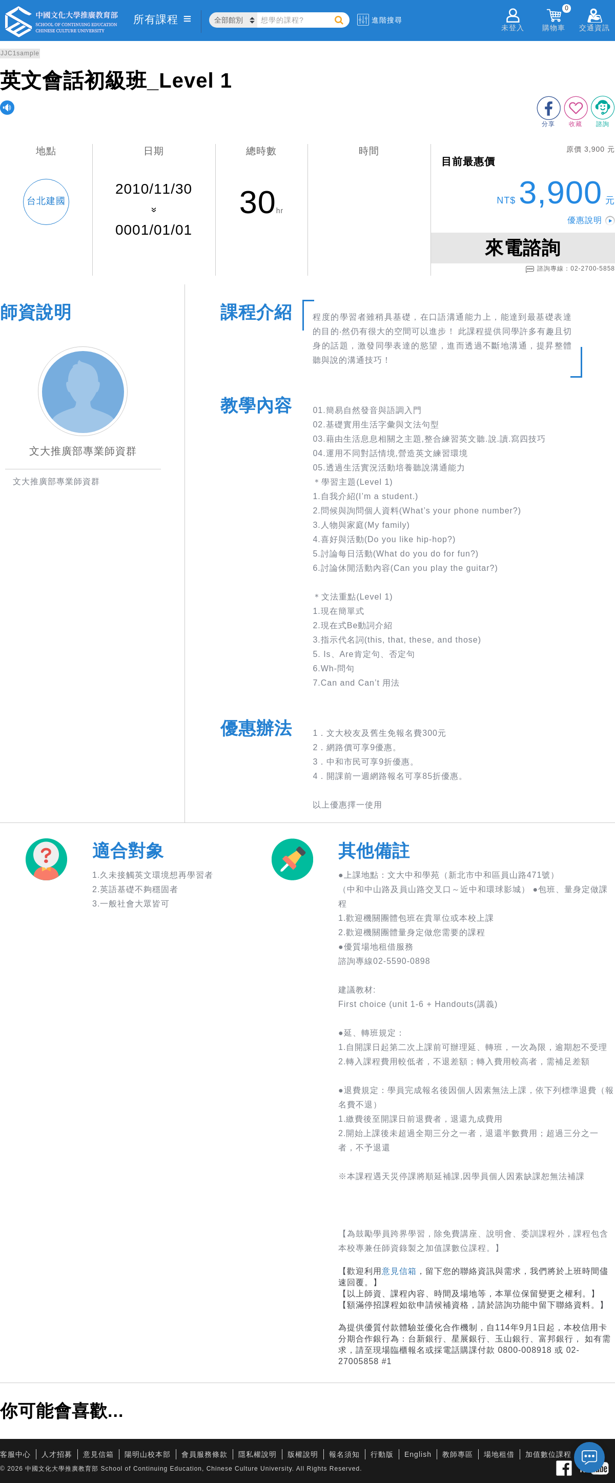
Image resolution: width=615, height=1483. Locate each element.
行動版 (382, 1454)
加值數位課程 (548, 1454)
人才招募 (57, 1454)
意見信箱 (399, 1271)
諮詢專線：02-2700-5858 (570, 269)
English (418, 1454)
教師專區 (457, 1454)
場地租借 (499, 1454)
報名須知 (344, 1454)
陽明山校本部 (148, 1454)
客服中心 (15, 1454)
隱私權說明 (257, 1454)
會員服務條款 (204, 1454)
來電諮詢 (523, 247)
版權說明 (303, 1454)
